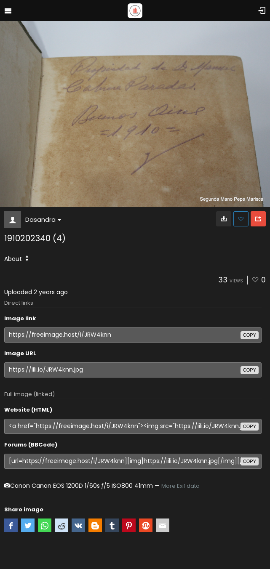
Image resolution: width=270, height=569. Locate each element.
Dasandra (43, 219)
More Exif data (180, 486)
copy (249, 335)
